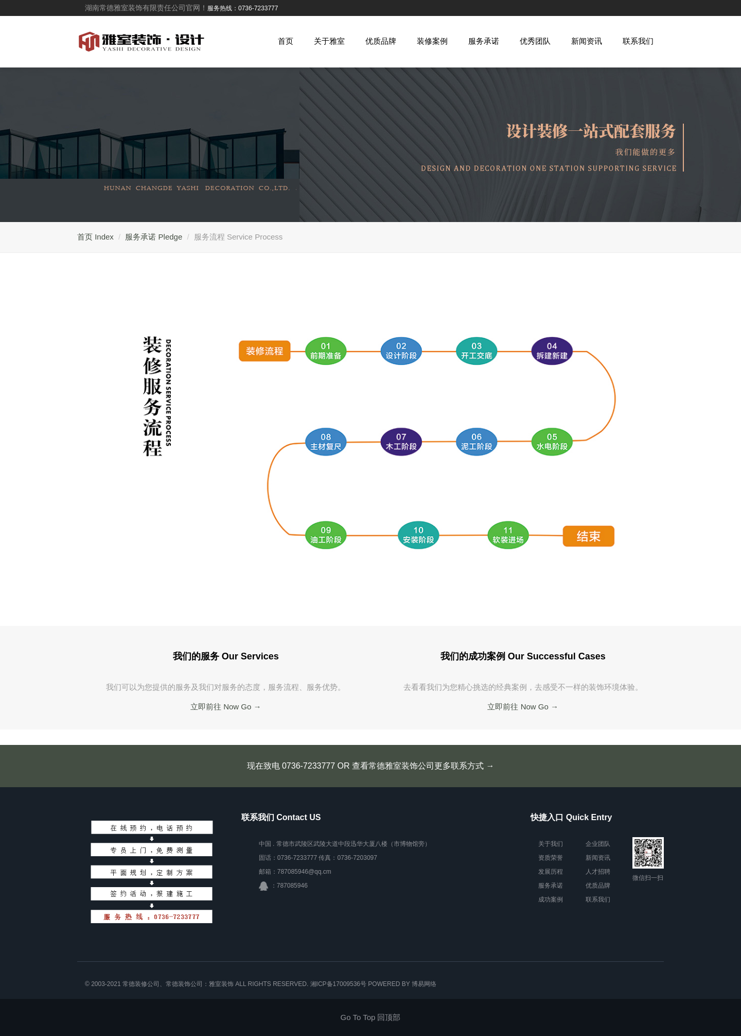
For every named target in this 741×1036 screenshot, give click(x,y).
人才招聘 (598, 871)
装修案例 (432, 41)
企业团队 (598, 843)
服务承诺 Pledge (153, 236)
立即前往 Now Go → (225, 706)
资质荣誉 (550, 857)
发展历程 (550, 871)
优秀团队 (535, 41)
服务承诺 (483, 41)
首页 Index (95, 236)
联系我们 (638, 41)
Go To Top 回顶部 (371, 1017)
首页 (285, 41)
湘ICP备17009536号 (338, 984)
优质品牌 (380, 41)
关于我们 (550, 843)
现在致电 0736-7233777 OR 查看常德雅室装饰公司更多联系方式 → (371, 765)
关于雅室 (329, 41)
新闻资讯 (586, 41)
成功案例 (550, 899)
